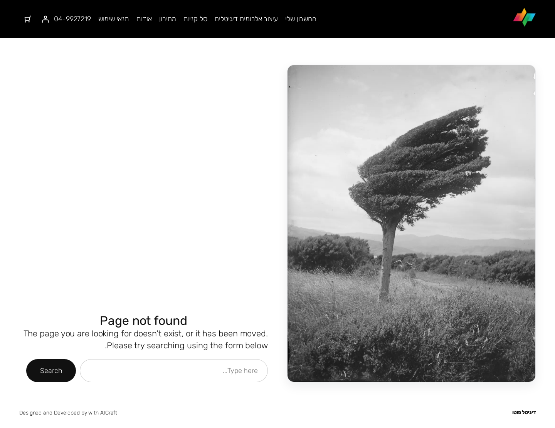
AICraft (108, 413)
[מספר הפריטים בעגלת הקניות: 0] (28, 19)
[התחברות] (45, 19)
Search (51, 370)
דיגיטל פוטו (524, 412)
